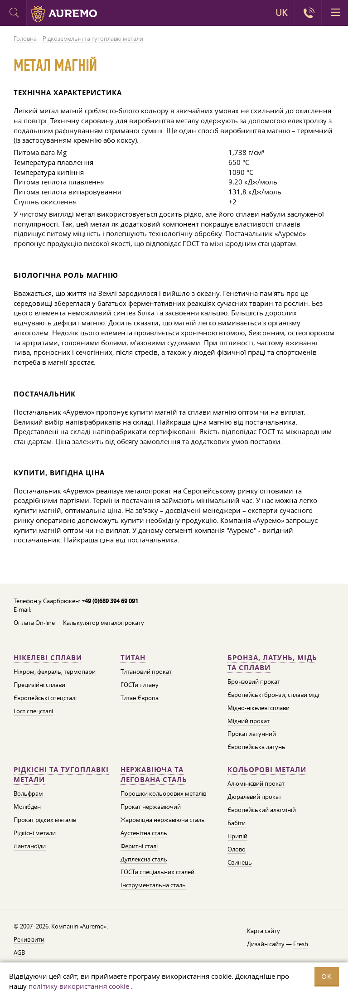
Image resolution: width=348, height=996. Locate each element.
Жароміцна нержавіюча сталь (163, 820)
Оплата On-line (34, 623)
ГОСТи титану (140, 685)
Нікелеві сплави (48, 657)
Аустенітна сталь (144, 833)
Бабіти (236, 823)
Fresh (300, 944)
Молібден (27, 807)
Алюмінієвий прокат (256, 783)
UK (281, 13)
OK (326, 976)
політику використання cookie (79, 986)
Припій (237, 836)
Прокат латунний (251, 734)
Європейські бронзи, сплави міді (273, 695)
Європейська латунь (256, 747)
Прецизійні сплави (39, 685)
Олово (236, 849)
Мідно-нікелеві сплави (258, 708)
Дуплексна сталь (144, 859)
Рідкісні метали (35, 833)
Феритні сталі (139, 846)
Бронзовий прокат (253, 681)
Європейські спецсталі (45, 698)
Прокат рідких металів (45, 820)
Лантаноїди (30, 846)
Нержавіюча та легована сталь (154, 774)
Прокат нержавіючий (151, 807)
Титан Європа (140, 698)
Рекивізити (29, 939)
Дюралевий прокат (254, 797)
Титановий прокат (146, 671)
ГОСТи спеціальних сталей (157, 872)
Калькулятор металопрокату (103, 623)
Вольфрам (28, 793)
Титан (133, 657)
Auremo (64, 14)
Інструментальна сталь (153, 885)
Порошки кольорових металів (163, 793)
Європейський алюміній (261, 810)
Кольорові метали (266, 769)
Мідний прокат (248, 721)
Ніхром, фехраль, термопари (55, 671)
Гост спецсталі (33, 711)
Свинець (239, 862)
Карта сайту (263, 931)
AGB (19, 952)
